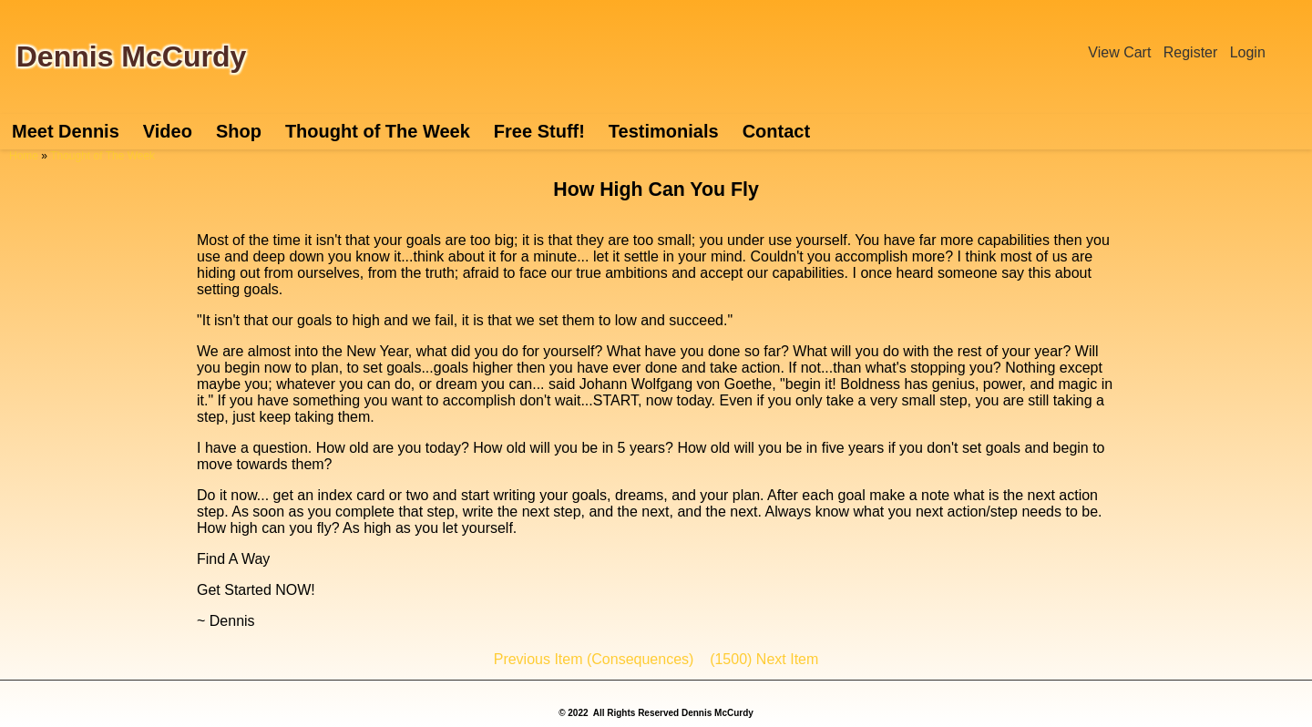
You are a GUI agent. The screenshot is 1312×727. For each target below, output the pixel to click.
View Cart (1119, 52)
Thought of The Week (377, 131)
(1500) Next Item (764, 659)
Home (23, 155)
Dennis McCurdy (131, 56)
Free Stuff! (539, 131)
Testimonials (664, 131)
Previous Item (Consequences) (594, 659)
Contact (776, 131)
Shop (238, 131)
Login (1248, 52)
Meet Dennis (65, 131)
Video (167, 131)
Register (1190, 52)
